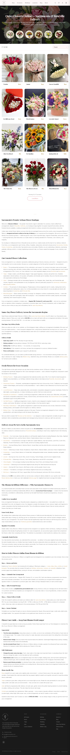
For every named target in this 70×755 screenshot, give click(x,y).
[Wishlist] (58, 2)
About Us (58, 716)
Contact (58, 721)
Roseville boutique (31, 430)
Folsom (4, 247)
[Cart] (66, 2)
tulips (52, 566)
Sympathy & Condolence (10, 394)
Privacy (53, 751)
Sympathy (42, 724)
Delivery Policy (65, 751)
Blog (41, 2)
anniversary (40, 568)
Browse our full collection (25, 415)
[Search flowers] (55, 2)
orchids (60, 566)
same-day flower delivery (39, 315)
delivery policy (64, 356)
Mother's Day (26, 356)
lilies (56, 566)
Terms (58, 751)
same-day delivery (38, 305)
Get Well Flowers (7, 401)
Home (32, 10)
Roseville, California (20, 225)
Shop (13, 2)
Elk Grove (6, 472)
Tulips (5, 273)
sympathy (53, 568)
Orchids (5, 286)
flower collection (12, 566)
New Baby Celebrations (9, 405)
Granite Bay (9, 247)
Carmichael (6, 464)
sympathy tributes (10, 284)
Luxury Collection (28, 726)
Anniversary (43, 719)
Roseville (53, 271)
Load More (35, 198)
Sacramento (59, 244)
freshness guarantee (26, 521)
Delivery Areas (59, 726)
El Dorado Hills (26, 290)
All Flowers (26, 716)
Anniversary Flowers (8, 383)
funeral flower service (57, 396)
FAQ (57, 728)
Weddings (27, 2)
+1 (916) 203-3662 (6, 732)
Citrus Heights (7, 461)
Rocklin (65, 244)
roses (48, 566)
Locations (35, 2)
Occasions (19, 2)
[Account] (62, 2)
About (46, 2)
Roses (5, 267)
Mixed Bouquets (7, 293)
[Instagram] (3, 742)
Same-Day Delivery (60, 724)
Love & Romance (7, 389)
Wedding (42, 721)
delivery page (32, 477)
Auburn (5, 467)
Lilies (4, 280)
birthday (34, 568)
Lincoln (5, 456)
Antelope (5, 469)
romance (46, 568)
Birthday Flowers (7, 376)
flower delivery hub (7, 477)
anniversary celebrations (60, 282)
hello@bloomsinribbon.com (8, 734)
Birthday (42, 716)
